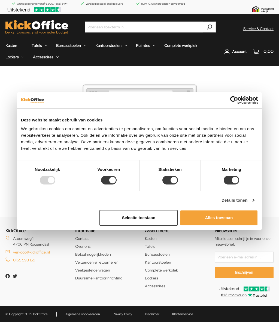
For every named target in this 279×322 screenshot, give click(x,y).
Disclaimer (152, 314)
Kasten (151, 238)
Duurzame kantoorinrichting (98, 278)
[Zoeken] (209, 27)
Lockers (151, 278)
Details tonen (234, 200)
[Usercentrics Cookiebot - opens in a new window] (234, 100)
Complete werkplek (161, 270)
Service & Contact (258, 28)
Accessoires (155, 286)
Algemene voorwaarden (82, 314)
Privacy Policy (122, 314)
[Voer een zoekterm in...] (144, 27)
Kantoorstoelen (158, 262)
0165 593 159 (24, 260)
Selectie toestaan (139, 217)
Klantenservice (182, 314)
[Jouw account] (235, 51)
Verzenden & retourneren (97, 262)
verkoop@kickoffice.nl (31, 252)
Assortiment (157, 231)
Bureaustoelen (157, 254)
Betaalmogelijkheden (93, 254)
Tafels (150, 246)
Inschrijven (244, 272)
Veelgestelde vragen (92, 270)
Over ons (82, 246)
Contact (82, 238)
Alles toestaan (219, 217)
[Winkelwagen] (262, 51)
